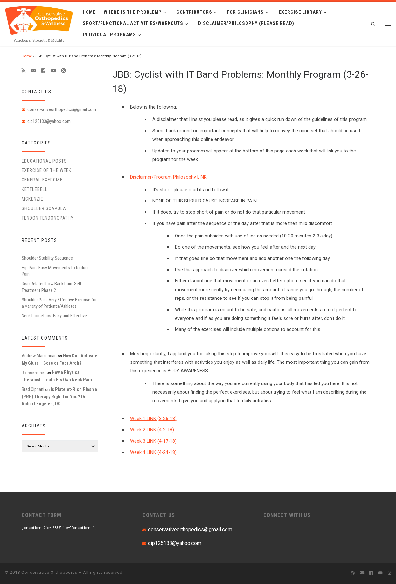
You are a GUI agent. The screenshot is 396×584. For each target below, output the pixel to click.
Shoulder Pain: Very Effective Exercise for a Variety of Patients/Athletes (59, 303)
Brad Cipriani (33, 389)
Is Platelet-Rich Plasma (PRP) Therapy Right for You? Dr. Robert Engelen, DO (59, 396)
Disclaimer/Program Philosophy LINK (168, 177)
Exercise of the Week (47, 170)
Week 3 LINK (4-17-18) (153, 441)
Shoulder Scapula (44, 208)
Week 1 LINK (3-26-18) (153, 418)
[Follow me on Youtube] (53, 70)
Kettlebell (35, 189)
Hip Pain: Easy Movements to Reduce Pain (56, 271)
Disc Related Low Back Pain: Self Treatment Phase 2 (51, 287)
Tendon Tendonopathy (47, 218)
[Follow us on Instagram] (63, 70)
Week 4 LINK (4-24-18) (153, 452)
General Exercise (42, 180)
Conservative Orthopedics (49, 572)
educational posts (44, 161)
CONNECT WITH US (286, 515)
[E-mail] (33, 70)
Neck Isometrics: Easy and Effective (54, 316)
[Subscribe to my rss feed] (24, 70)
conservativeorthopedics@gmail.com (61, 109)
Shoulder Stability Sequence (47, 258)
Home (27, 56)
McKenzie (32, 199)
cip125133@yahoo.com (49, 121)
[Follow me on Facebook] (43, 70)
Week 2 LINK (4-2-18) (152, 430)
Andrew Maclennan (39, 356)
